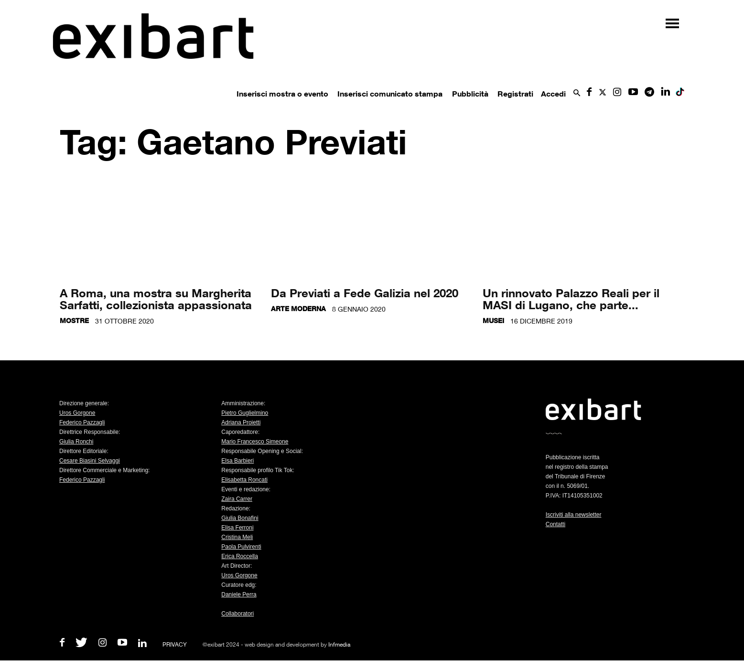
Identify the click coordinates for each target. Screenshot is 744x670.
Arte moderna (298, 308)
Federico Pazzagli (82, 422)
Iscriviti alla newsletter (574, 514)
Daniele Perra (238, 594)
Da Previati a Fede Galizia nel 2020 (364, 293)
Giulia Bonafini (239, 518)
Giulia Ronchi (76, 441)
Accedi (553, 93)
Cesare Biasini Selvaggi (89, 460)
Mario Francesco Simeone (254, 441)
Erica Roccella (239, 556)
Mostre (74, 320)
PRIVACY (174, 644)
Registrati (515, 93)
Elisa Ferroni (237, 527)
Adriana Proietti (240, 422)
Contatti (555, 524)
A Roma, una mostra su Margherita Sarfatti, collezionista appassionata (156, 299)
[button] (576, 93)
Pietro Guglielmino (244, 413)
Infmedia (339, 644)
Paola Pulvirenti (241, 546)
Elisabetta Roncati (244, 479)
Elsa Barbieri (237, 460)
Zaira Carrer (236, 499)
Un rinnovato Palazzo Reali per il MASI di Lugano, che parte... (571, 299)
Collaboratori (237, 613)
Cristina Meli (237, 537)
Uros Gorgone (77, 413)
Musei (493, 320)
